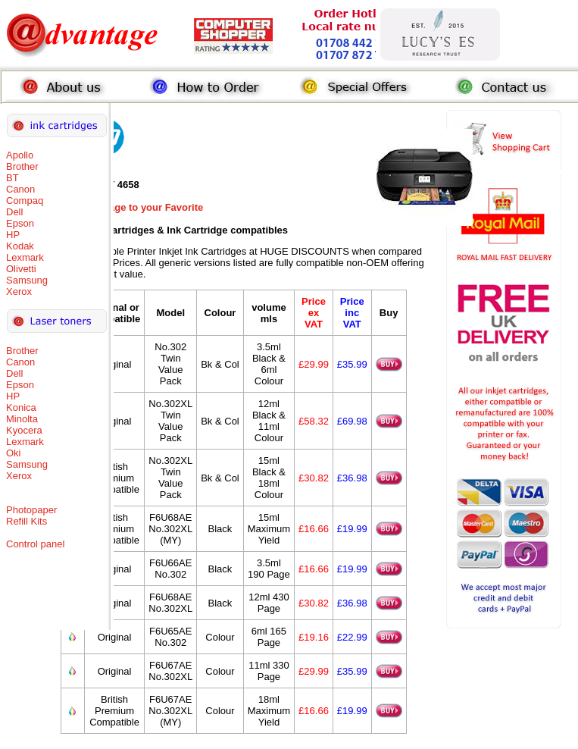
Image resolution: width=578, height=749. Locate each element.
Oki (13, 453)
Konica (21, 407)
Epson (20, 223)
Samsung (27, 280)
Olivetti (21, 268)
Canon (20, 189)
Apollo (19, 155)
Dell (14, 212)
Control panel (35, 544)
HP (13, 234)
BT (12, 177)
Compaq (24, 200)
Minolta (22, 419)
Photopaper (31, 510)
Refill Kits (26, 521)
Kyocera (24, 430)
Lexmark (25, 257)
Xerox (19, 291)
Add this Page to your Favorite (132, 207)
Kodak (20, 246)
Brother (22, 166)
